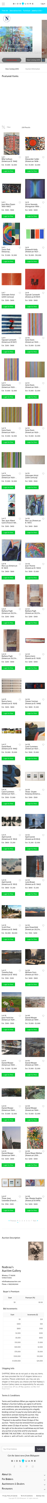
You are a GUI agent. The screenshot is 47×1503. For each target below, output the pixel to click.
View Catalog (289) (33, 60)
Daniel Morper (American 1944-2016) (32, 1019)
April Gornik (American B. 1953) (9, 838)
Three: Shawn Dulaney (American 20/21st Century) (33, 793)
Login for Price (8, 171)
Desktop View (40, 1496)
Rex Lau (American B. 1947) (33, 522)
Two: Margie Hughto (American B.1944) (33, 1199)
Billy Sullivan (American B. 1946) (9, 160)
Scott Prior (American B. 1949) (9, 928)
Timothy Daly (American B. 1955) (9, 973)
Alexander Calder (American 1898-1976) (32, 160)
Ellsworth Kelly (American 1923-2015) (32, 250)
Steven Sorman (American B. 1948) (33, 702)
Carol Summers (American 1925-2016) (32, 747)
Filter (9, 127)
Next (35, 1221)
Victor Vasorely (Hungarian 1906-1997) (32, 205)
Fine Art (5, 10)
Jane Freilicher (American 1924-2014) (8, 1019)
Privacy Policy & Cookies (10, 1496)
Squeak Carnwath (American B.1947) (32, 296)
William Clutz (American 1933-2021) (32, 973)
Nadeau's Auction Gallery (19, 48)
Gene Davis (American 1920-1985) (32, 341)
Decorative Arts (16, 10)
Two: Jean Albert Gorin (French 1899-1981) (10, 522)
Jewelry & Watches (39, 10)
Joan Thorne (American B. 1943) (33, 567)
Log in (43, 4)
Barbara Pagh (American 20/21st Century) (9, 612)
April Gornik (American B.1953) (32, 838)
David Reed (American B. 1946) (9, 747)
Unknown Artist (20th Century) (8, 296)
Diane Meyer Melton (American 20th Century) (33, 1154)
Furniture (26, 10)
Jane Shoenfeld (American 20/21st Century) (33, 928)
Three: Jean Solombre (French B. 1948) (10, 1199)
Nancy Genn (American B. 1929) (33, 657)
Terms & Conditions (27, 1496)
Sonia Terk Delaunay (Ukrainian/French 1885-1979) (9, 250)
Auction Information (32, 69)
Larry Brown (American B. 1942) (33, 883)
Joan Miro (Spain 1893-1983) (8, 205)
